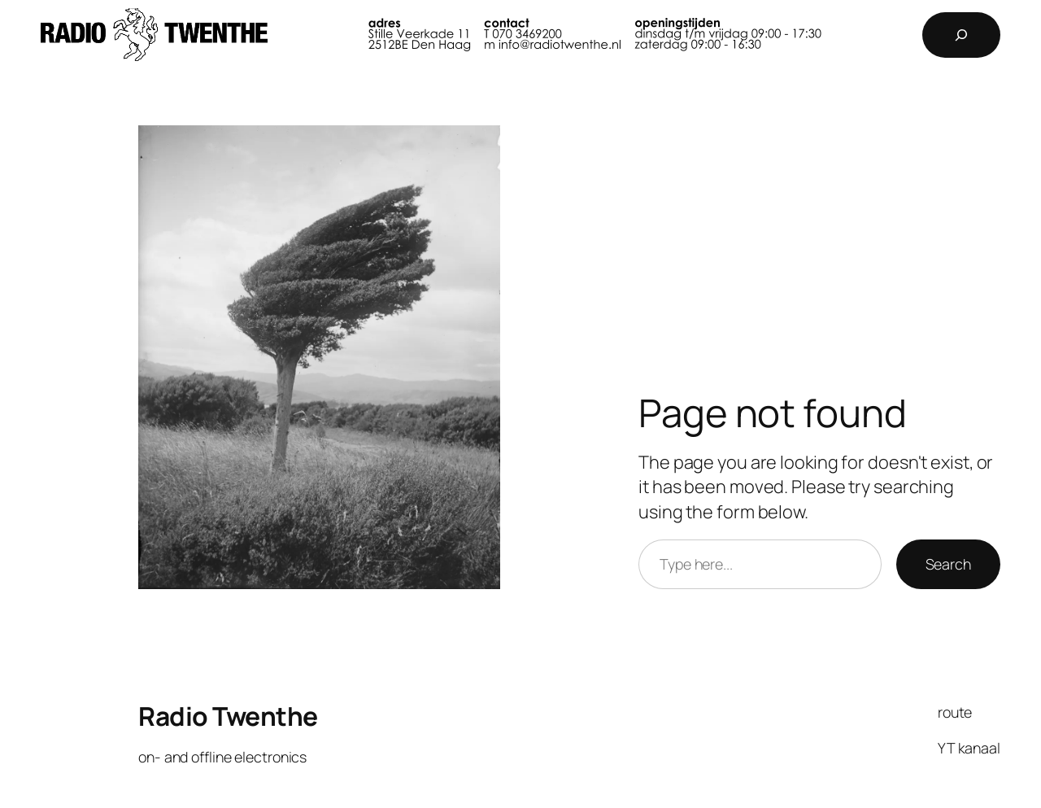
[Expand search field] (961, 35)
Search (948, 564)
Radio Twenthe (228, 716)
